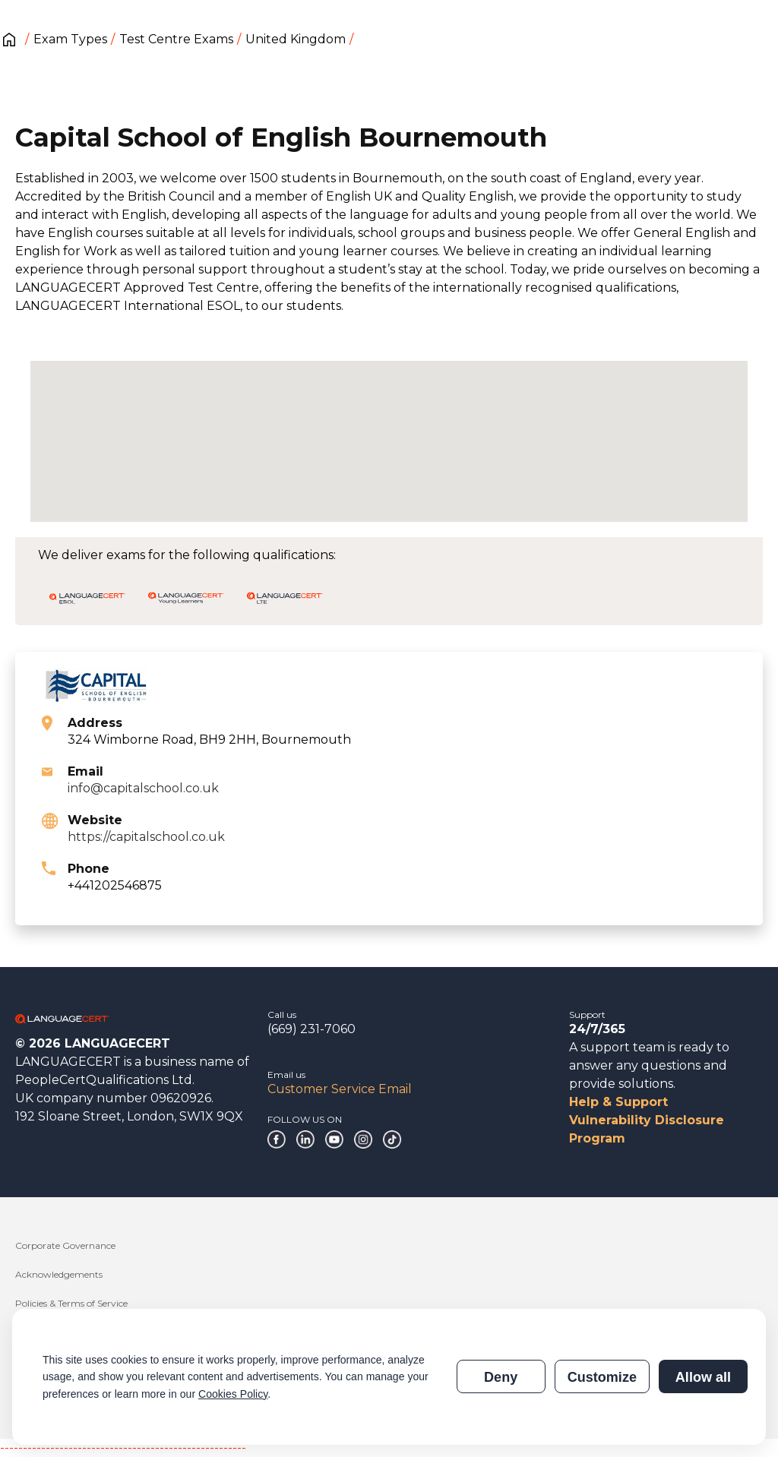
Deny (500, 1377)
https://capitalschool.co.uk (146, 837)
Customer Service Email (339, 1089)
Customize (602, 1377)
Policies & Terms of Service (71, 1303)
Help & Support (618, 1102)
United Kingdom (295, 39)
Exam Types (70, 39)
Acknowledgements (59, 1274)
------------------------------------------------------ (123, 1447)
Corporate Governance (65, 1245)
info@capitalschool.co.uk (143, 788)
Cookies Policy (232, 1394)
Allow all (703, 1377)
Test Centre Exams (176, 39)
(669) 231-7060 (311, 1029)
